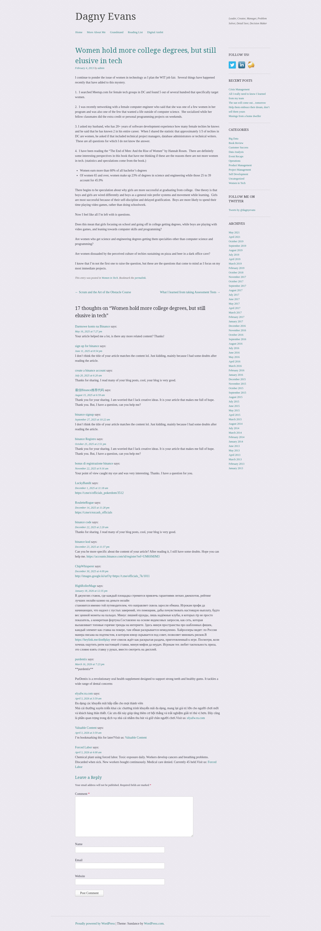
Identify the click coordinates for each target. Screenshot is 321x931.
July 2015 (234, 401)
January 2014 (236, 441)
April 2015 (234, 414)
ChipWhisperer (84, 566)
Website (80, 876)
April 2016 (234, 361)
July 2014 (234, 428)
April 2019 (234, 259)
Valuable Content (86, 727)
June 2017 (234, 299)
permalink (140, 277)
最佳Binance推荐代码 (89, 390)
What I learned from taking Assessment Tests (190, 292)
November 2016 (237, 330)
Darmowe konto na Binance (92, 326)
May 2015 (234, 410)
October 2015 (236, 388)
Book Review (236, 143)
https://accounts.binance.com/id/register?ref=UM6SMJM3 (123, 556)
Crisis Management (239, 89)
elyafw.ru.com (84, 693)
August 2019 (236, 250)
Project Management (240, 169)
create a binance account (90, 370)
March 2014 (235, 432)
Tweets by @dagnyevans (242, 210)
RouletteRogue (84, 502)
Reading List (135, 32)
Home (78, 32)
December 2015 (237, 379)
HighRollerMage (85, 586)
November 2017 (237, 277)
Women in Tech (110, 277)
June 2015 (234, 406)
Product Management (240, 165)
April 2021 (234, 236)
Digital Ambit (155, 32)
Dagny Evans (105, 16)
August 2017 (236, 290)
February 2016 (236, 370)
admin (101, 68)
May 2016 (234, 357)
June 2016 (234, 352)
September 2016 (237, 339)
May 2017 (234, 303)
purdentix (81, 659)
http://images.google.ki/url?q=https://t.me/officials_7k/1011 (112, 576)
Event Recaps (236, 156)
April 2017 (234, 308)
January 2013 (236, 468)
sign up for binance (87, 346)
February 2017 (236, 317)
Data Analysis (236, 151)
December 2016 (237, 325)
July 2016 (234, 348)
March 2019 (235, 263)
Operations (235, 160)
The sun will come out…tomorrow (247, 102)
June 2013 (234, 446)
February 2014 (236, 437)
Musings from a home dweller (245, 116)
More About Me (96, 32)
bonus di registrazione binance (94, 463)
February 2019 (236, 268)
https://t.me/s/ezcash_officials (93, 512)
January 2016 (236, 374)
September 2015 (237, 392)
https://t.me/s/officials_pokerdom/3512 (99, 493)
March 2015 (235, 419)
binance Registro (85, 439)
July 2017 (234, 294)
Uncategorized (236, 178)
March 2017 (235, 312)
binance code (83, 522)
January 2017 (236, 321)
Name (78, 844)
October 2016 (236, 334)
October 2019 (236, 241)
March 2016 (235, 366)
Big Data (233, 138)
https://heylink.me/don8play (92, 639)
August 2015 (236, 397)
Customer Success (238, 147)
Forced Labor (83, 747)
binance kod (82, 541)
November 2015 (237, 383)
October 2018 (236, 272)
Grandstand (116, 32)
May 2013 (234, 450)
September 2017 (237, 285)
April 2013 (234, 454)
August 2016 (236, 343)
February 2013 (236, 463)
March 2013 (235, 459)
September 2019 (237, 245)
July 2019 (234, 254)
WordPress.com (154, 923)
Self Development (238, 174)
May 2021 (234, 232)
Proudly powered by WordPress (95, 923)
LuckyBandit (83, 483)
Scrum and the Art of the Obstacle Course (103, 292)
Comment (82, 794)
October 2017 (236, 281)
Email (78, 860)
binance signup (84, 414)
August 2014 (236, 423)
